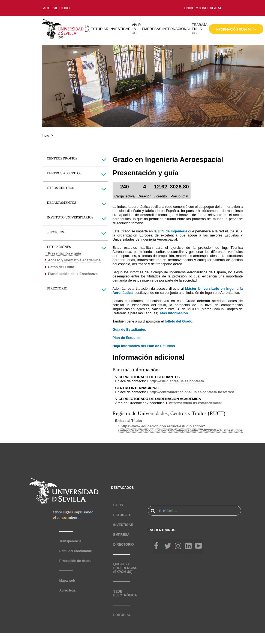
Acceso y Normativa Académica (74, 260)
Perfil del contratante (75, 551)
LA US (87, 29)
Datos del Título (61, 267)
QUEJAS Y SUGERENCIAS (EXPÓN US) (125, 568)
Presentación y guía (64, 253)
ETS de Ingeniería (172, 231)
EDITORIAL (122, 615)
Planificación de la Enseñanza (73, 274)
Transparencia (70, 541)
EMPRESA (121, 535)
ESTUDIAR (100, 29)
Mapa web (67, 580)
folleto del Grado (178, 321)
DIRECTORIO (123, 544)
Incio (45, 135)
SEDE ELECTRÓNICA (125, 593)
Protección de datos (75, 561)
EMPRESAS (151, 29)
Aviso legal (67, 590)
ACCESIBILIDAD (56, 8)
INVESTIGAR (120, 29)
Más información (174, 313)
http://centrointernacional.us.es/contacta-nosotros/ (192, 392)
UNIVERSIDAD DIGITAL (203, 8)
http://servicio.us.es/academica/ (195, 403)
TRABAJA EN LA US (199, 29)
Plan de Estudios (127, 338)
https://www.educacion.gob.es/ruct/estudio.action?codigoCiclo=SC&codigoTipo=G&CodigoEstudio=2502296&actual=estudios (180, 428)
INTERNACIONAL (176, 29)
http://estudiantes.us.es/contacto (177, 381)
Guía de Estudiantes (129, 329)
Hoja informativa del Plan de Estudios (144, 346)
